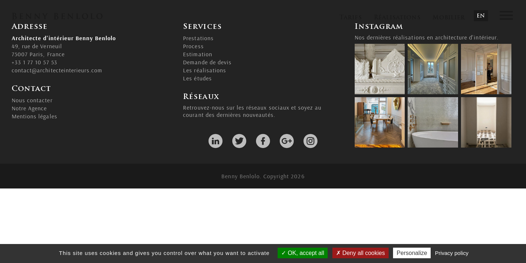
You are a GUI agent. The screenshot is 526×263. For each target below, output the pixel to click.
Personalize (412, 253)
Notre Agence (29, 108)
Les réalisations (204, 70)
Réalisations (397, 18)
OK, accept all (302, 253)
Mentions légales (34, 116)
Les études (197, 78)
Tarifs (350, 18)
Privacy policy (452, 253)
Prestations (198, 38)
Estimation (197, 54)
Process (193, 46)
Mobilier (448, 18)
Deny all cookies (360, 253)
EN (481, 16)
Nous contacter (32, 100)
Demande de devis (207, 62)
